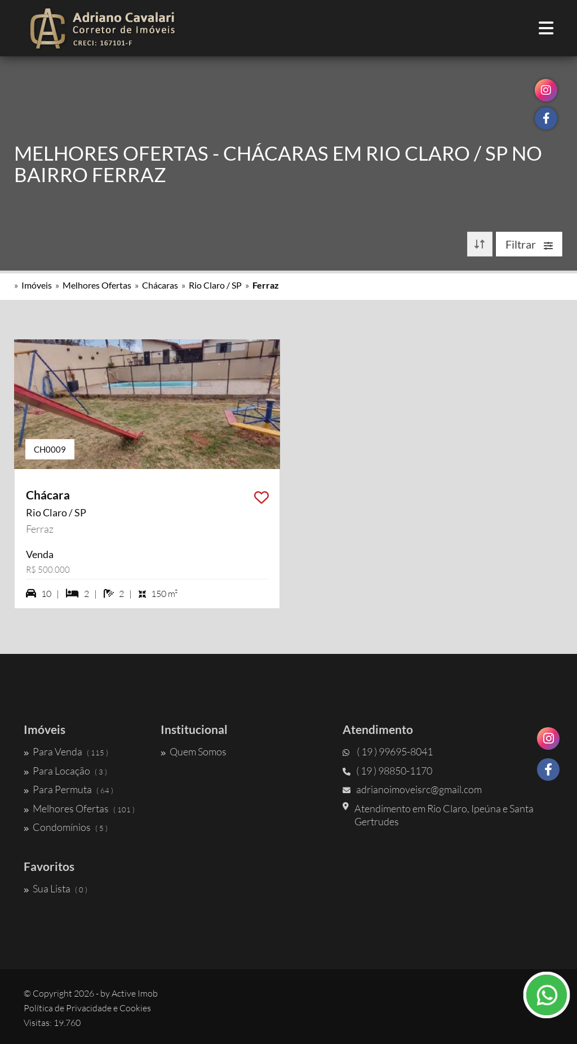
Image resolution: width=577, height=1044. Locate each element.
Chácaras (160, 285)
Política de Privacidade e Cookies (87, 1008)
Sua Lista (55, 888)
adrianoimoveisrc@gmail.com (412, 789)
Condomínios (66, 827)
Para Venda (66, 751)
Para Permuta (68, 789)
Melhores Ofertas (97, 285)
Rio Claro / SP (215, 285)
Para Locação (65, 770)
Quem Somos (194, 751)
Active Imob (135, 993)
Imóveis (36, 285)
